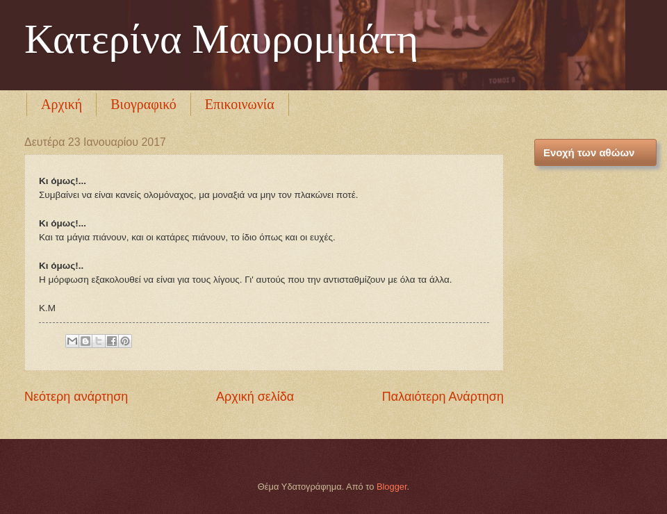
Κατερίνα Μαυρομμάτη (221, 39)
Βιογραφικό (143, 104)
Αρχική (61, 104)
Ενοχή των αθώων (588, 152)
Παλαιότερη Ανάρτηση (443, 397)
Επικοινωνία (239, 104)
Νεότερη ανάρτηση (76, 397)
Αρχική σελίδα (255, 397)
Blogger (392, 486)
